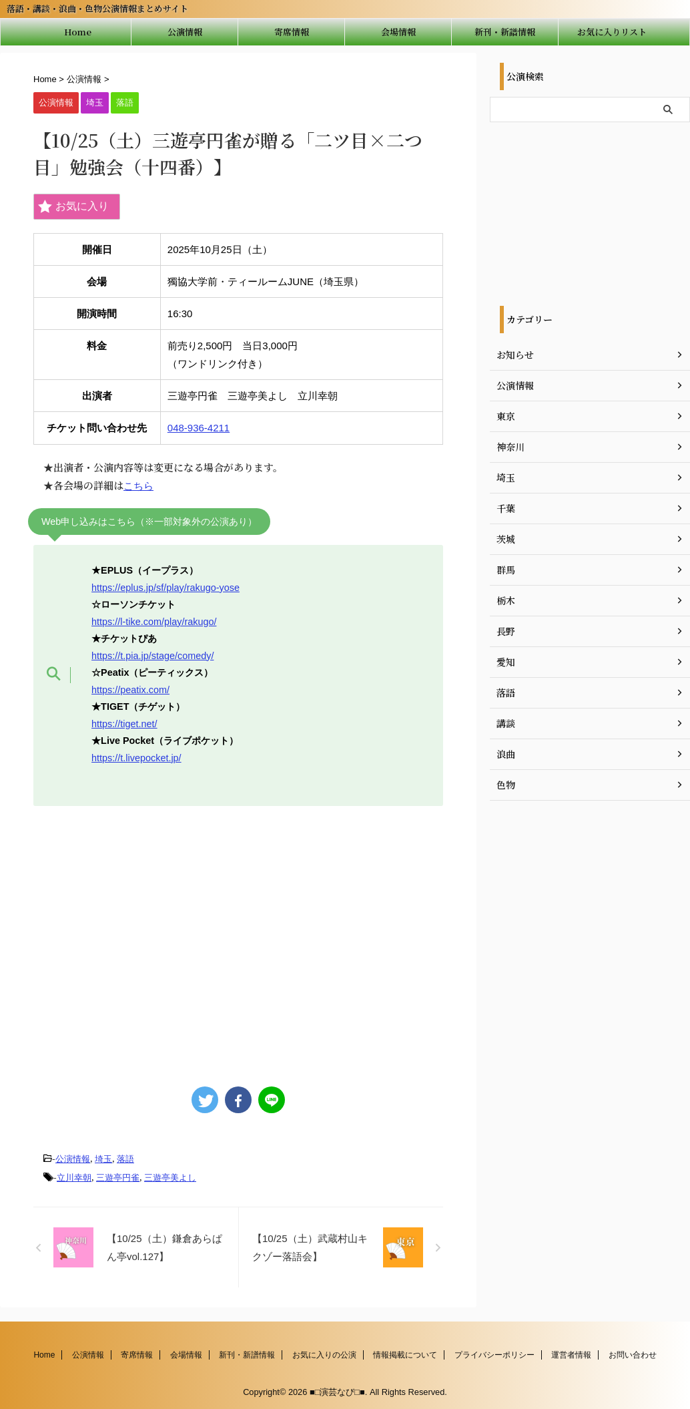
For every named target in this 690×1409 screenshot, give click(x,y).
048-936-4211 (198, 427)
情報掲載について (405, 1353)
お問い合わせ (633, 1353)
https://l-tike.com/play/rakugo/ (153, 621)
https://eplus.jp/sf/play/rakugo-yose (165, 587)
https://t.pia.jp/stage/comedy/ (152, 654)
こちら (138, 485)
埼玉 (103, 1158)
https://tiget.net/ (124, 722)
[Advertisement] (234, 939)
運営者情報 (571, 1353)
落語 (125, 1158)
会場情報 (398, 31)
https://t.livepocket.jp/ (136, 756)
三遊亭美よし (170, 1177)
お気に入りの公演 (324, 1353)
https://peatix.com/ (130, 688)
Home (77, 31)
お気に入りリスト (612, 31)
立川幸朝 (74, 1177)
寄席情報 (291, 31)
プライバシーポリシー (494, 1353)
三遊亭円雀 (117, 1177)
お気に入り (73, 207)
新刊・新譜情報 (504, 31)
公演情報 (184, 31)
